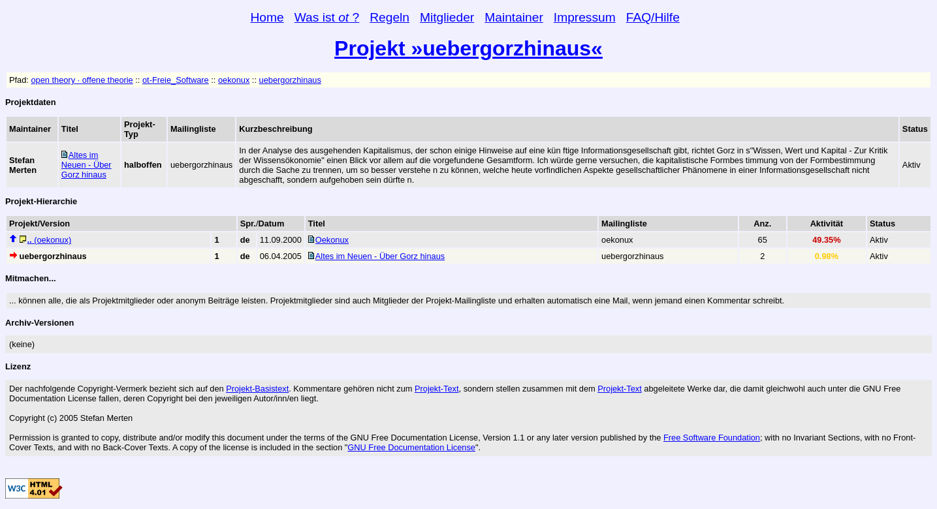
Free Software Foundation (711, 437)
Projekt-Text (437, 388)
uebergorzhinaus (290, 80)
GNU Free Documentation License (411, 447)
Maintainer (513, 17)
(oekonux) (49, 240)
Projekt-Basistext (257, 388)
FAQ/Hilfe (653, 17)
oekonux (233, 80)
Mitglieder (447, 17)
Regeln (389, 17)
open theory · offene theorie (82, 80)
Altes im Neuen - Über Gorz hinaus (86, 164)
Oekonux (332, 240)
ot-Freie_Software (175, 80)
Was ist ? (327, 17)
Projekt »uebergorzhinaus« (468, 48)
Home (267, 17)
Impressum (585, 17)
